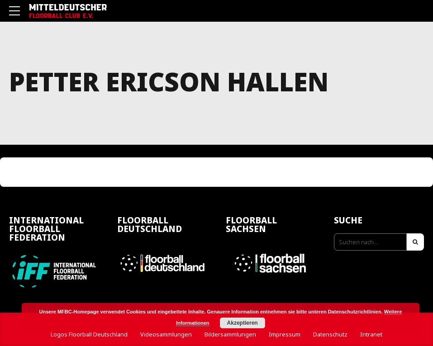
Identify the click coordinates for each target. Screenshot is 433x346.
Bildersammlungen (230, 334)
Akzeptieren (242, 323)
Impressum (284, 334)
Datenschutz (330, 334)
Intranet (371, 334)
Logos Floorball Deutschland (89, 334)
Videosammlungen (166, 334)
